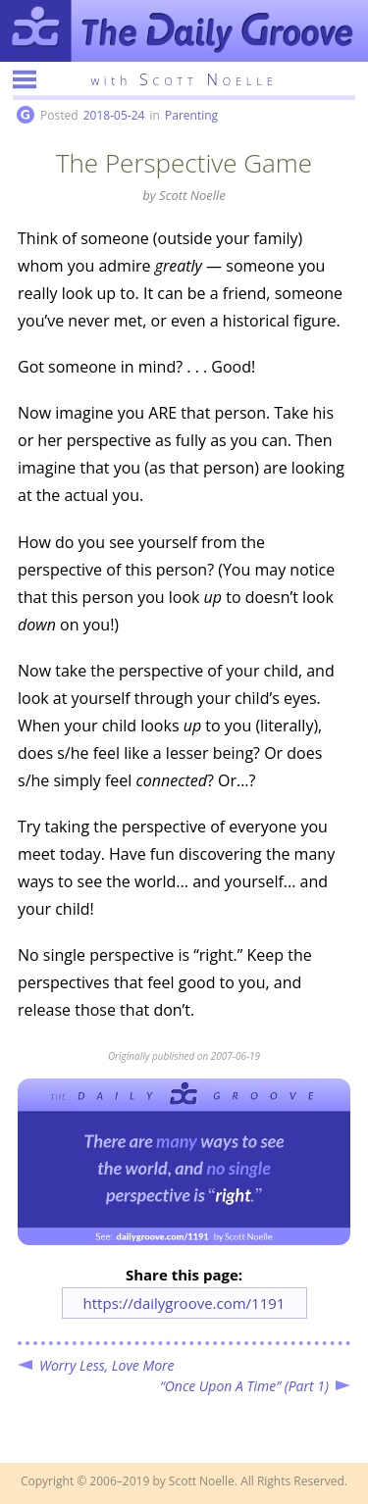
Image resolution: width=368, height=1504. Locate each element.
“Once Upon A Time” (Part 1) (244, 1386)
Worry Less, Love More (107, 1365)
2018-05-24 (114, 115)
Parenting (191, 115)
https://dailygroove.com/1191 (184, 1303)
